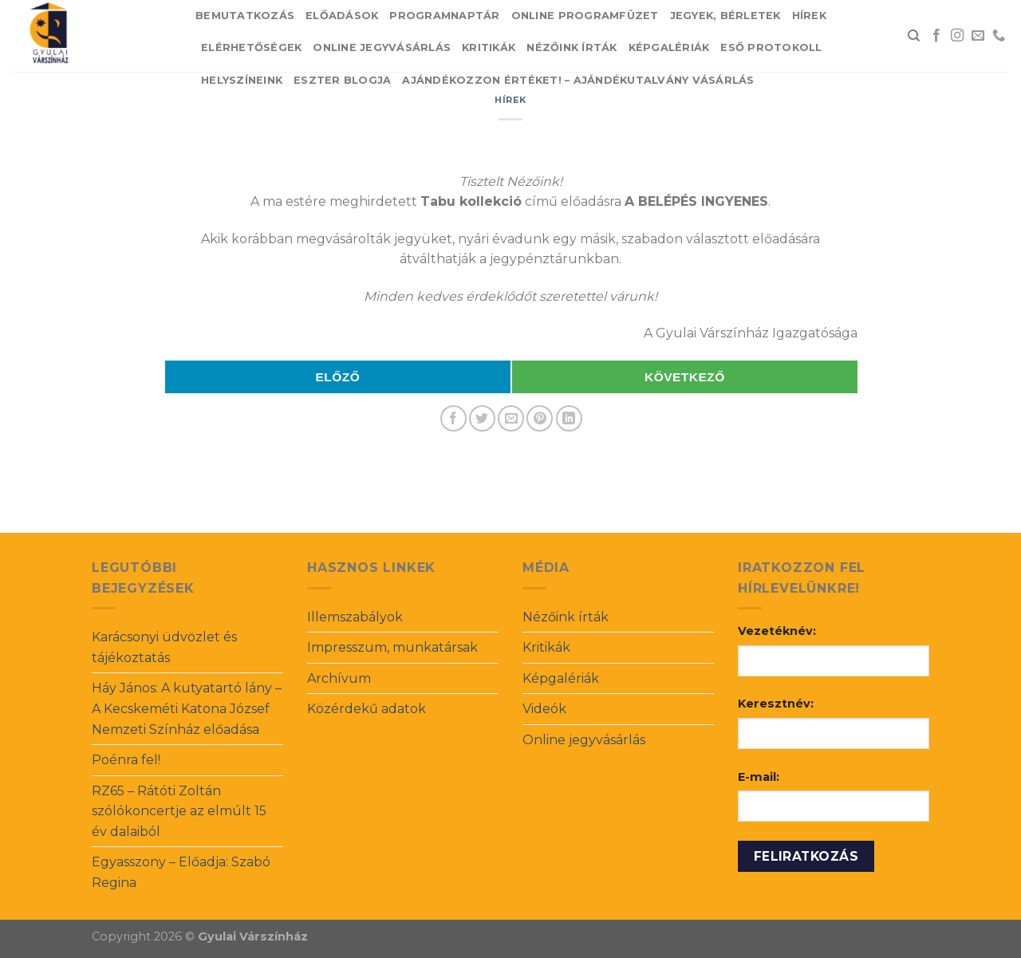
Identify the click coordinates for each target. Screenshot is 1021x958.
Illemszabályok (355, 617)
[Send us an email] (978, 36)
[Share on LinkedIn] (569, 418)
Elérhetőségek (251, 47)
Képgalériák (669, 47)
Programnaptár (444, 16)
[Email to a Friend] (511, 418)
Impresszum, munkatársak (392, 647)
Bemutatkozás (244, 16)
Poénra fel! (126, 759)
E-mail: (758, 777)
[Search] (914, 36)
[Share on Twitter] (482, 418)
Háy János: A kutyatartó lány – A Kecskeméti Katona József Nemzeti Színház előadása (187, 708)
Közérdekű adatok (366, 708)
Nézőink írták (571, 47)
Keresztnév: (776, 703)
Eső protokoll (771, 47)
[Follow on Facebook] (936, 36)
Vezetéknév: (777, 631)
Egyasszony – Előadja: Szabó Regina (181, 872)
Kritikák (488, 47)
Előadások (342, 16)
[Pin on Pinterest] (539, 418)
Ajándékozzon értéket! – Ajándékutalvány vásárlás (578, 80)
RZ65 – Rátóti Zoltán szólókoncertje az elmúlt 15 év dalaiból (179, 811)
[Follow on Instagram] (957, 36)
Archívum (339, 678)
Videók (544, 708)
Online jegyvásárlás (382, 47)
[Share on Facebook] (453, 418)
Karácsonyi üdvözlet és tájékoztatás (164, 647)
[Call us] (998, 36)
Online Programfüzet (585, 16)
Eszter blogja (342, 80)
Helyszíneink (241, 80)
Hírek (809, 16)
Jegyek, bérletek (725, 16)
